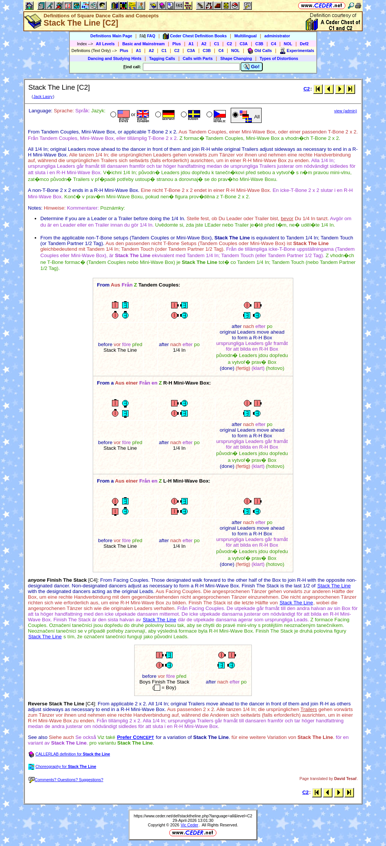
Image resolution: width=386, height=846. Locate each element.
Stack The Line (334, 586)
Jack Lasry (42, 96)
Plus (176, 43)
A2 (204, 43)
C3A (244, 43)
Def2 (304, 43)
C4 (273, 43)
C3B (259, 43)
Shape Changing (236, 58)
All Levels (105, 43)
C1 (216, 43)
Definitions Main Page (111, 36)
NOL (288, 43)
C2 (229, 43)
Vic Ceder (189, 825)
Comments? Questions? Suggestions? (66, 779)
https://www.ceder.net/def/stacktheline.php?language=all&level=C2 (193, 816)
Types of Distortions (279, 58)
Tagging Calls (162, 58)
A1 (191, 43)
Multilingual (245, 36)
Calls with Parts (198, 58)
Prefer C (135, 737)
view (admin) (345, 111)
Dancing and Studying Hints (114, 58)
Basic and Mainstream (143, 43)
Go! (252, 67)
